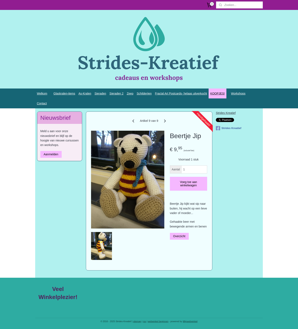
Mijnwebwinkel (190, 321)
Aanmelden (51, 154)
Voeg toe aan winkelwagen (188, 183)
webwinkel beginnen (158, 321)
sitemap (137, 321)
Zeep (130, 93)
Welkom (42, 93)
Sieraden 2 (116, 93)
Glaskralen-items (64, 93)
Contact (42, 103)
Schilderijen (144, 93)
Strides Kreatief (226, 113)
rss (144, 321)
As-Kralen (84, 93)
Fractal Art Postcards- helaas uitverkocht (181, 93)
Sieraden (100, 93)
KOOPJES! (217, 93)
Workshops (238, 93)
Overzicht (179, 236)
